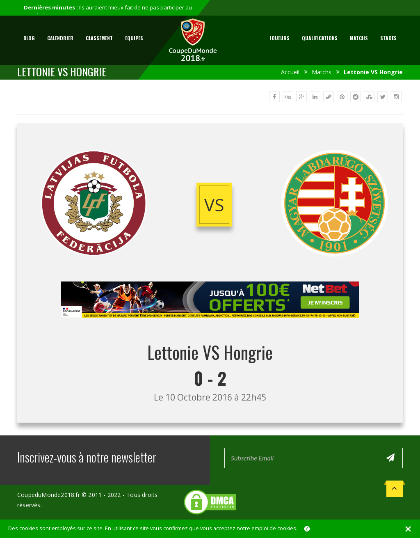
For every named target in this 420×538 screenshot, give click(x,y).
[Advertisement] (210, 326)
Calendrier (60, 37)
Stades (388, 37)
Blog (29, 37)
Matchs (359, 37)
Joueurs (279, 37)
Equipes (134, 37)
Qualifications (320, 37)
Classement (99, 37)
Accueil (290, 72)
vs (214, 204)
